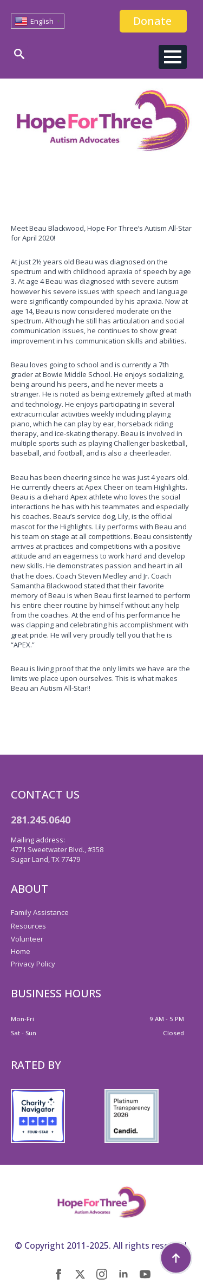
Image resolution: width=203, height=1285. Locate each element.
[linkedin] (123, 1274)
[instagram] (101, 1274)
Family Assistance (40, 912)
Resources (28, 926)
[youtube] (145, 1274)
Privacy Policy (33, 964)
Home (20, 951)
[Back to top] (176, 1258)
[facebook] (58, 1274)
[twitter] (80, 1274)
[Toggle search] (19, 54)
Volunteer (27, 939)
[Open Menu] (173, 57)
